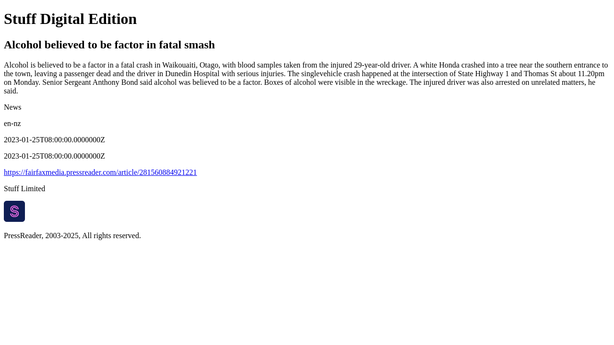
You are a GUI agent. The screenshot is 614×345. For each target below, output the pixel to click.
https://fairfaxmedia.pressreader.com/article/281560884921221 (100, 172)
